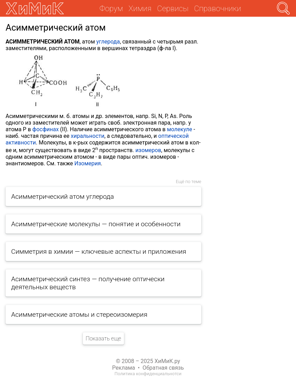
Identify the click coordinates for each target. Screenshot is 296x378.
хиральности (87, 136)
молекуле (179, 129)
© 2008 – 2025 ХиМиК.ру (148, 361)
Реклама (123, 367)
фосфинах (45, 129)
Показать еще (103, 338)
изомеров (148, 150)
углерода (108, 41)
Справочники (217, 8)
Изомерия (88, 163)
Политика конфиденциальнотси (148, 373)
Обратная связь (163, 367)
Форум (111, 8)
